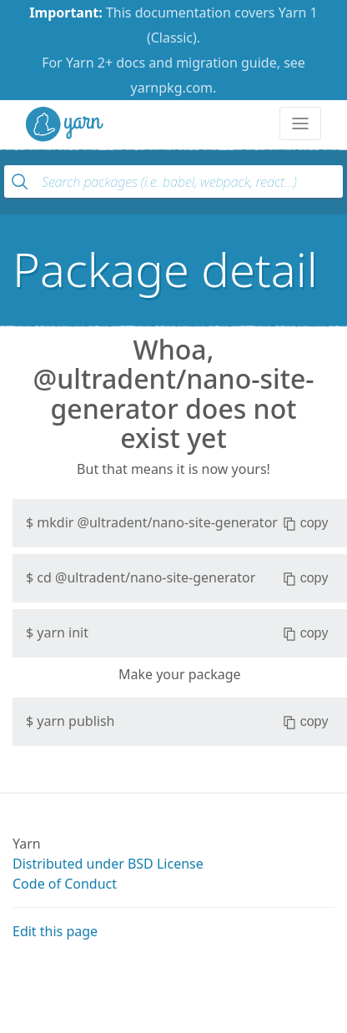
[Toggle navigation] (300, 123)
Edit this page (55, 931)
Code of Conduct (65, 883)
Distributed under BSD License (108, 863)
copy (306, 523)
